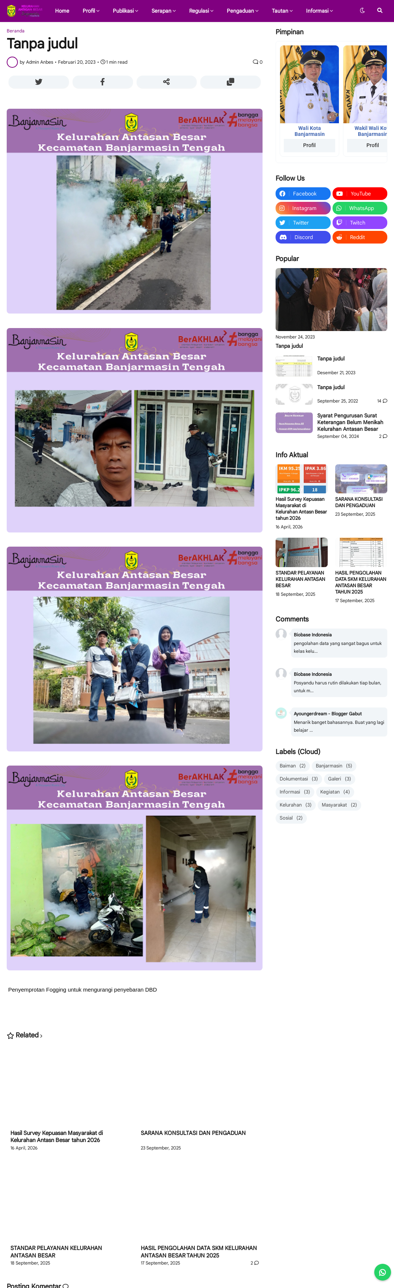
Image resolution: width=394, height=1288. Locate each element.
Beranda (16, 31)
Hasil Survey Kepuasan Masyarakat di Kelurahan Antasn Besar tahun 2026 (56, 1137)
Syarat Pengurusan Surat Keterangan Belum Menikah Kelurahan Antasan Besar (350, 422)
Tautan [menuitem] (280, 10)
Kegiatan (335, 792)
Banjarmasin (334, 766)
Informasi (295, 792)
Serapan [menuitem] (161, 10)
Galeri (339, 779)
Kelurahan (296, 805)
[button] (362, 10)
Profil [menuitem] (89, 10)
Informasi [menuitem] (317, 10)
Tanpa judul (289, 346)
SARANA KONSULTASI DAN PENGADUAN (193, 1133)
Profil (309, 145)
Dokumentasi (299, 779)
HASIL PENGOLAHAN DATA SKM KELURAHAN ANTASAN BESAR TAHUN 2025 (199, 1252)
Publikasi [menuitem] (123, 10)
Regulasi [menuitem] (199, 10)
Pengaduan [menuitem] (240, 10)
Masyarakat (339, 805)
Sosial (291, 818)
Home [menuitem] (62, 10)
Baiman (293, 766)
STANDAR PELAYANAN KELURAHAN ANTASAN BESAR (56, 1252)
